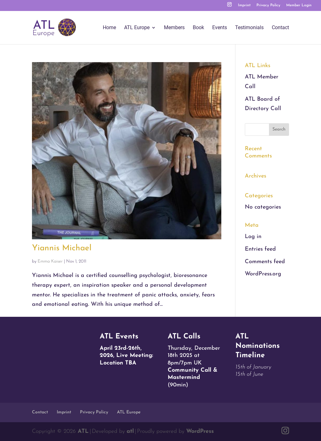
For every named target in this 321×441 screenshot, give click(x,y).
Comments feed (265, 262)
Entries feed (260, 249)
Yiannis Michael (62, 248)
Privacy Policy (268, 5)
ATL (83, 431)
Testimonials (249, 27)
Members (174, 27)
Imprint (244, 5)
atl (130, 431)
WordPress (200, 431)
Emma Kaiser (50, 261)
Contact (280, 27)
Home (109, 27)
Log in (253, 237)
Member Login (299, 5)
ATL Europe (137, 27)
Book (198, 27)
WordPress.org (263, 274)
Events (219, 27)
